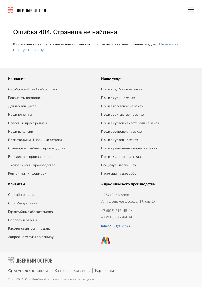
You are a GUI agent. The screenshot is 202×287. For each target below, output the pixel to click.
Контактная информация (28, 173)
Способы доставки (22, 203)
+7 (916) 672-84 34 (116, 217)
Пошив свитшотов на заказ (122, 114)
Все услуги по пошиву (118, 165)
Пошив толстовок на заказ (122, 106)
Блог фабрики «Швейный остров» (35, 140)
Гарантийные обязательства (30, 211)
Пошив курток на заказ (119, 140)
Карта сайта (104, 270)
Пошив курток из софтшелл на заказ (130, 123)
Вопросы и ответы (22, 220)
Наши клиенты (20, 114)
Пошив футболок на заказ (121, 89)
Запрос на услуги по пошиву (31, 237)
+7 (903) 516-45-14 (117, 210)
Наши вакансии (20, 131)
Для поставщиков (22, 106)
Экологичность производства (31, 165)
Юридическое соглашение (28, 270)
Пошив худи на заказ (118, 97)
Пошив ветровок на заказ (121, 131)
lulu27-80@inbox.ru (116, 226)
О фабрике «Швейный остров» (32, 89)
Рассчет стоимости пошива (29, 228)
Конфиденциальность (72, 270)
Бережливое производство (29, 156)
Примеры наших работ (119, 173)
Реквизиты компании (25, 97)
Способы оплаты (21, 194)
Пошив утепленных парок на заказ (129, 148)
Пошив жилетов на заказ (121, 156)
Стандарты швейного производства (36, 148)
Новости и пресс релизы (27, 123)
